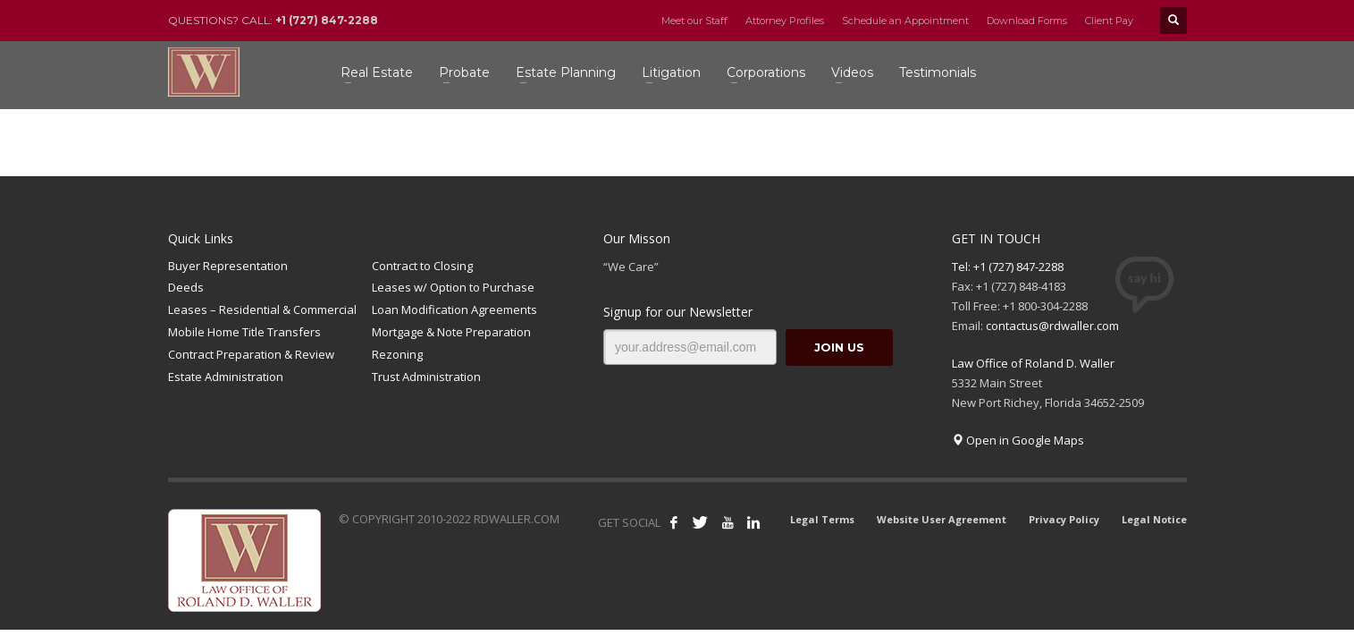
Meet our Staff (694, 20)
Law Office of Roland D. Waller (1033, 363)
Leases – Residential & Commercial (262, 309)
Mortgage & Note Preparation (451, 332)
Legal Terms (822, 519)
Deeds (186, 287)
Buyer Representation (228, 266)
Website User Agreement (941, 519)
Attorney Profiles (784, 20)
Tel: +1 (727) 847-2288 (1008, 266)
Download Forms (1027, 20)
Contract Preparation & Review (251, 354)
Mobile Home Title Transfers (244, 332)
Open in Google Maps (1018, 440)
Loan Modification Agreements (454, 309)
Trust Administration (426, 377)
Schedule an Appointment (905, 20)
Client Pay (1109, 20)
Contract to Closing (422, 266)
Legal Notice (1154, 519)
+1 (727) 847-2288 (326, 20)
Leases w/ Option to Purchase (453, 287)
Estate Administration (225, 377)
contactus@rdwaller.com (1052, 326)
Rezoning (397, 354)
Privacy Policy (1064, 519)
